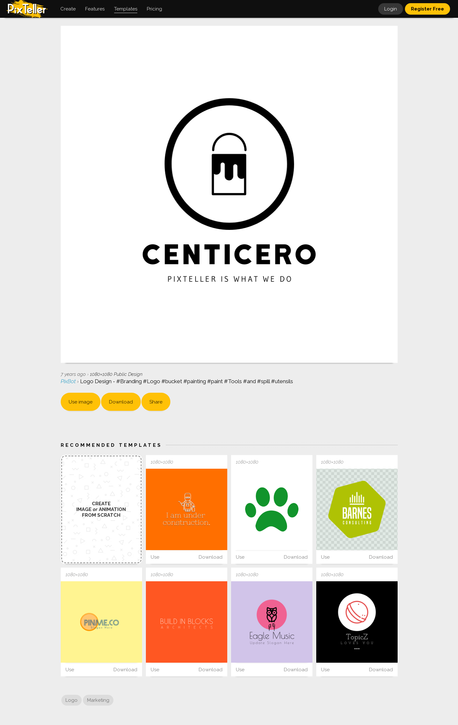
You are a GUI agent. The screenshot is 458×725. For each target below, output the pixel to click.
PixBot (69, 381)
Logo (71, 700)
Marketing (98, 700)
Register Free (427, 9)
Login (390, 9)
